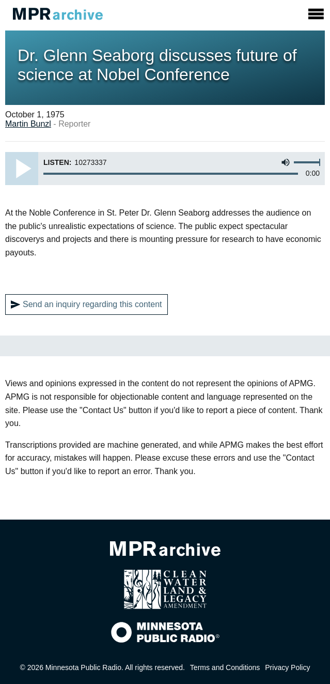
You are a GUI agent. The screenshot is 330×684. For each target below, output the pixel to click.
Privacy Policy (287, 667)
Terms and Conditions (225, 667)
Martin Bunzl (28, 123)
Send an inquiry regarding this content (86, 304)
